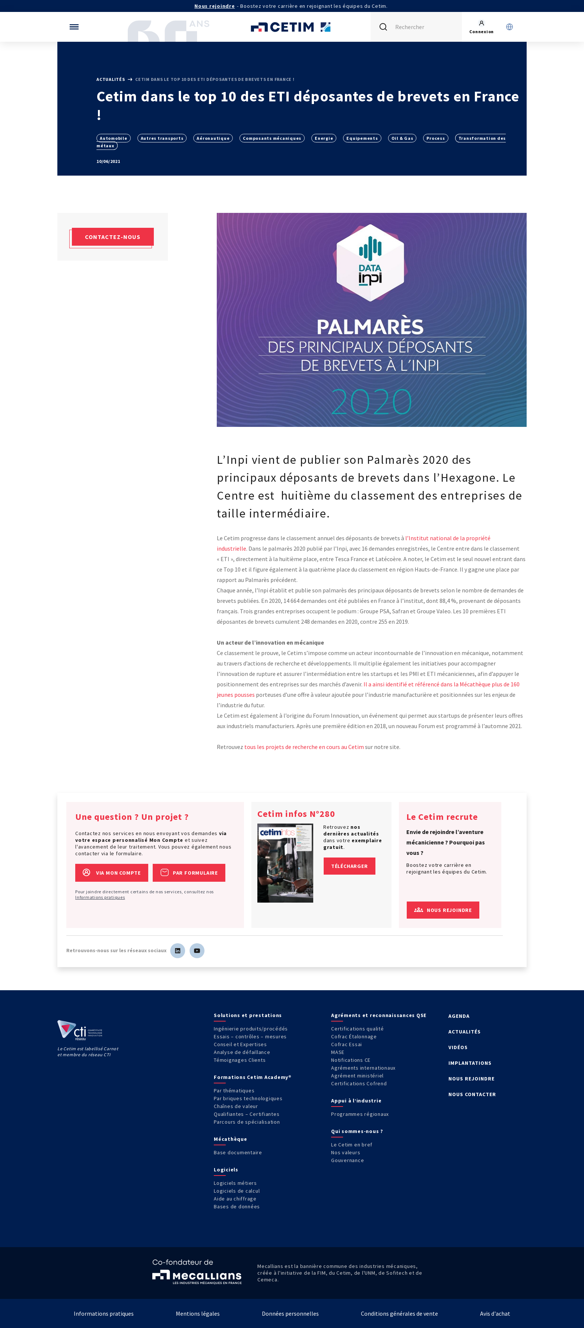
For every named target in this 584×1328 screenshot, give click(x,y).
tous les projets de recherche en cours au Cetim (304, 746)
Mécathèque (230, 1139)
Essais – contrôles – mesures (250, 1036)
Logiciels (226, 1169)
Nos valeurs (345, 1152)
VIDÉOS (458, 1047)
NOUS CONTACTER (472, 1094)
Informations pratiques (100, 897)
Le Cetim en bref (351, 1144)
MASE (338, 1052)
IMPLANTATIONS (470, 1063)
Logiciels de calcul (237, 1190)
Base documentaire (238, 1152)
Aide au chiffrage (235, 1198)
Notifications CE (351, 1060)
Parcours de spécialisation (247, 1121)
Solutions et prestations (248, 1015)
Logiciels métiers (235, 1183)
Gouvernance (347, 1160)
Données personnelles (290, 1313)
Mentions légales (198, 1313)
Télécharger (349, 866)
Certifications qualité (357, 1028)
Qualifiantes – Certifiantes (246, 1114)
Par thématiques (234, 1090)
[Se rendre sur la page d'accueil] (292, 27)
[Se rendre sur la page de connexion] (481, 27)
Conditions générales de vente (399, 1313)
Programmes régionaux (360, 1114)
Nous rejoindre (214, 6)
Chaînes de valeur (236, 1106)
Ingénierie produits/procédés (251, 1028)
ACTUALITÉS (464, 1031)
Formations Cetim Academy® (253, 1077)
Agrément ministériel (357, 1075)
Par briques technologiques (248, 1098)
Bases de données (237, 1206)
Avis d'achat (495, 1313)
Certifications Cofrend (359, 1083)
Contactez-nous (112, 236)
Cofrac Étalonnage (354, 1036)
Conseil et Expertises (240, 1044)
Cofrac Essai (346, 1044)
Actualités (111, 79)
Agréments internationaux (363, 1067)
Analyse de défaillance (242, 1052)
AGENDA (459, 1016)
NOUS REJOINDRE (471, 1078)
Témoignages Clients (240, 1060)
